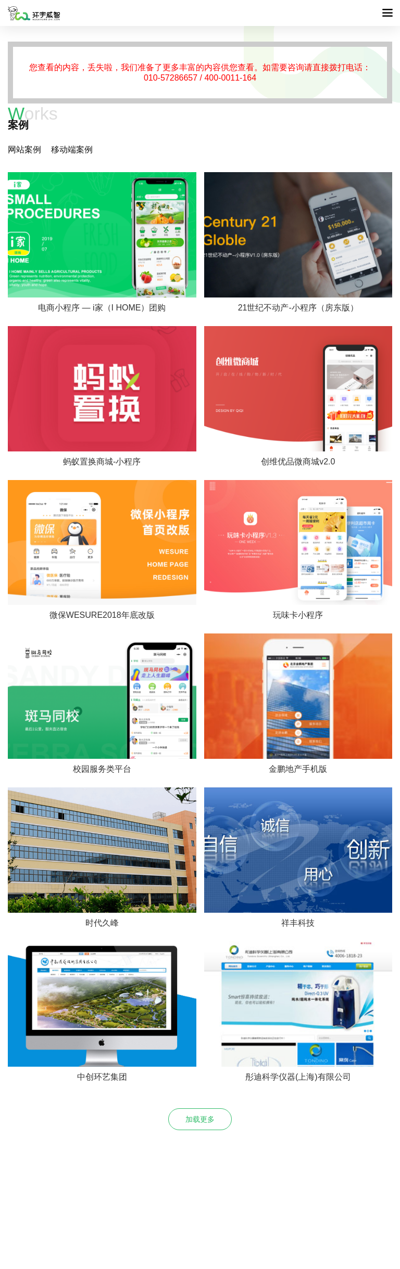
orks (33, 113)
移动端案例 (72, 149)
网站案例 (24, 149)
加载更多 (200, 1119)
